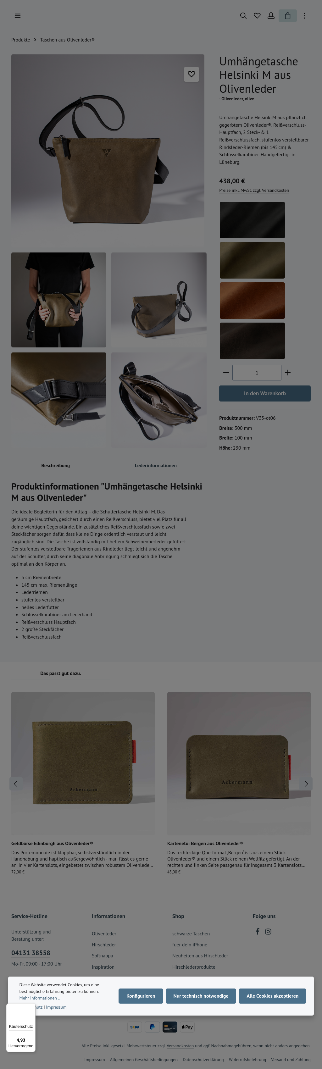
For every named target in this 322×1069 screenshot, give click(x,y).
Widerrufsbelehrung (247, 1059)
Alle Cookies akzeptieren (272, 996)
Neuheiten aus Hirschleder (200, 955)
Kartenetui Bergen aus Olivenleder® (205, 843)
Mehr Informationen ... (40, 998)
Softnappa (102, 955)
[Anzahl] (256, 373)
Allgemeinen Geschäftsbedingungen (144, 1059)
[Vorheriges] (16, 783)
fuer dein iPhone (189, 944)
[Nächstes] (306, 783)
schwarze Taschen (191, 933)
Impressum (94, 1059)
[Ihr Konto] (271, 15)
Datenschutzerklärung (203, 1059)
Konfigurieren (140, 996)
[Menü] (17, 15)
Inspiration (103, 967)
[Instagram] (268, 933)
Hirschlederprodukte (193, 967)
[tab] (55, 466)
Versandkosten (180, 1046)
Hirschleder (104, 944)
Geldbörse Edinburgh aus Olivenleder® (52, 843)
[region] (109, 251)
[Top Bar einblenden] (304, 15)
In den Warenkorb (265, 393)
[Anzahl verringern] (226, 373)
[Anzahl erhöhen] (288, 373)
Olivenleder (104, 933)
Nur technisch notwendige (201, 996)
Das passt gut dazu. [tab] (60, 673)
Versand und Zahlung (291, 1059)
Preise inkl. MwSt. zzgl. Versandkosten (254, 190)
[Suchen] (243, 15)
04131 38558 (30, 953)
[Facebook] (258, 933)
